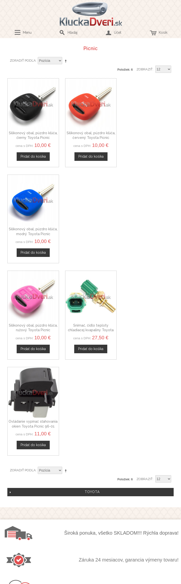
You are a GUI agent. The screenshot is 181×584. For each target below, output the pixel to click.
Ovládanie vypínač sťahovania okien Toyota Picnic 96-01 (148, 233)
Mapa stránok (89, 498)
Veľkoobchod (89, 439)
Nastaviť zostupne (66, 61)
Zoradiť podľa (23, 60)
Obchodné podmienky (89, 481)
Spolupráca (89, 445)
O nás (89, 428)
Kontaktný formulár (89, 433)
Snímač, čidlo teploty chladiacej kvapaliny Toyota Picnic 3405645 (90, 233)
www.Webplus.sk (104, 581)
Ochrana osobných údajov (89, 487)
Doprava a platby (89, 493)
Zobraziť (144, 69)
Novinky (89, 450)
